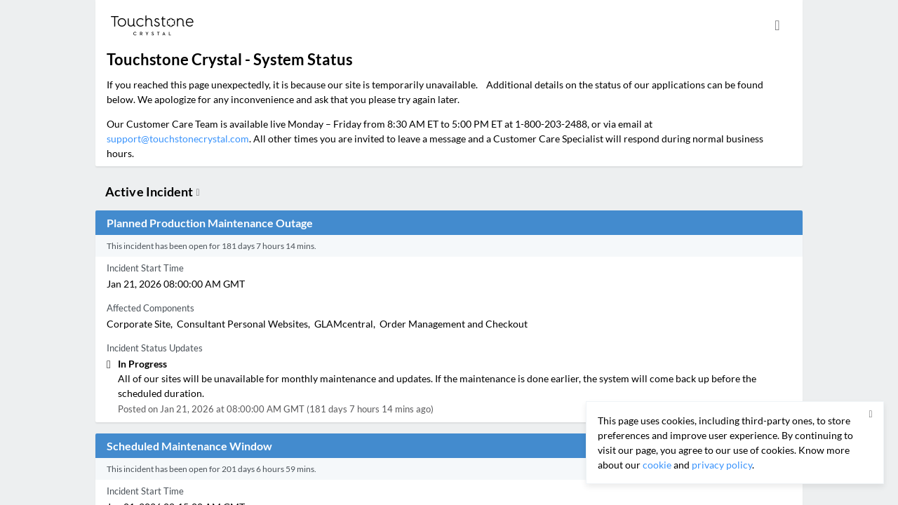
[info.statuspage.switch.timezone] (777, 25)
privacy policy (722, 465)
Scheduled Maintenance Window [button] (189, 445)
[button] (870, 414)
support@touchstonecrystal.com (178, 138)
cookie (657, 465)
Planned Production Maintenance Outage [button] (210, 222)
